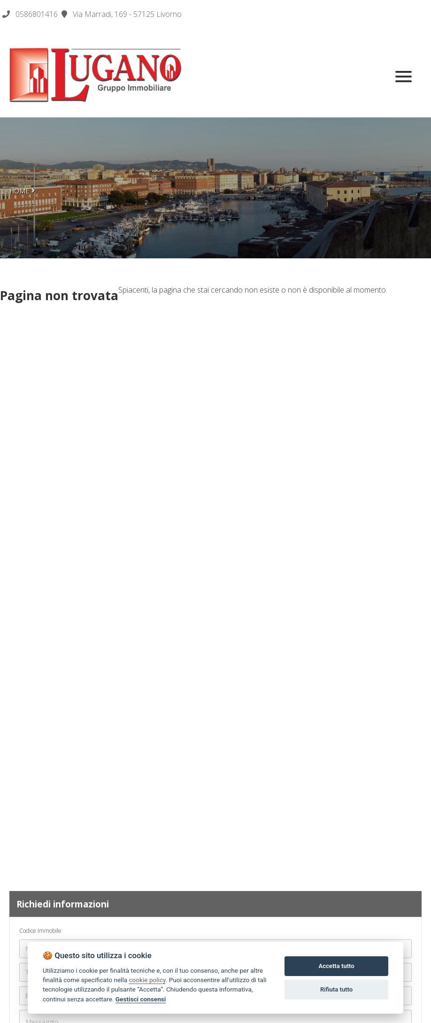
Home (19, 190)
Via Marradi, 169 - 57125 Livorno (122, 14)
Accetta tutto (336, 965)
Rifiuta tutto (336, 989)
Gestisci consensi (140, 999)
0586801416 (36, 14)
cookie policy (147, 980)
